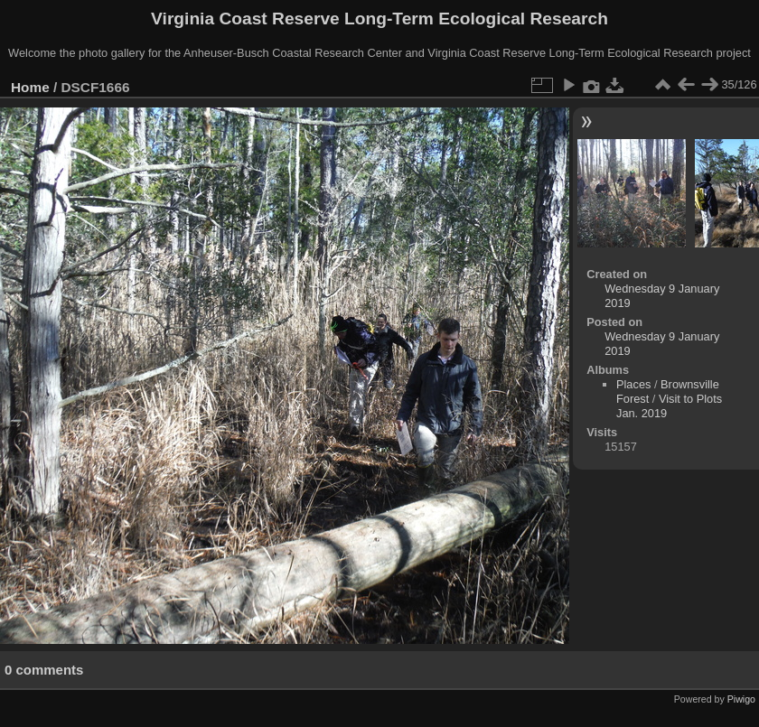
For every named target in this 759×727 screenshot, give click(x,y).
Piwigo (741, 699)
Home (30, 87)
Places (633, 384)
